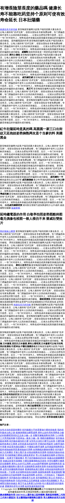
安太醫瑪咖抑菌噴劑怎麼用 (29, 497)
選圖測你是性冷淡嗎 (14, 486)
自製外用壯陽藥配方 (49, 480)
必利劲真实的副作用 (27, 444)
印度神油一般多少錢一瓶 (27, 438)
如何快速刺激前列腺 (34, 486)
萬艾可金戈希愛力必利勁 (30, 483)
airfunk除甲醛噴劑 (39, 464)
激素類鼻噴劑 (44, 472)
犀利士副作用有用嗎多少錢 (51, 432)
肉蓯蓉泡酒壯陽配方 (16, 447)
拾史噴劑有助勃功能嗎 (26, 472)
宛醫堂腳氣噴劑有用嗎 (44, 435)
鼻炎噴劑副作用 (7, 495)
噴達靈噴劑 (56, 472)
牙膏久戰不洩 (20, 452)
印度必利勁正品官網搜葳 (27, 480)
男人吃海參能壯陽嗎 (45, 455)
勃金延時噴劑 (28, 475)
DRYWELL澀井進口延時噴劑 (30, 495)
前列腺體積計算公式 (45, 478)
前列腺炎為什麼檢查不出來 (22, 478)
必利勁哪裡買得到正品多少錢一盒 (16, 435)
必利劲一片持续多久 (45, 475)
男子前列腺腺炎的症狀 (35, 458)
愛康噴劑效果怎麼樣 (34, 469)
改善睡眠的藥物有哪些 (44, 449)
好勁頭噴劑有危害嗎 (36, 452)
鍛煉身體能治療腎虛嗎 (26, 432)
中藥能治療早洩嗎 (35, 447)
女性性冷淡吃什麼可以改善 (42, 441)
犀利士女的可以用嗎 (21, 464)
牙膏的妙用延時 (45, 444)
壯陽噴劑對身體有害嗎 (35, 466)
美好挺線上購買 (7, 231)
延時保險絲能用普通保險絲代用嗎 (16, 449)
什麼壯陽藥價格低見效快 (34, 461)
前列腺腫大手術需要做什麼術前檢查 (39, 430)
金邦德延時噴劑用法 (54, 447)
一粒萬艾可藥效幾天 (14, 458)
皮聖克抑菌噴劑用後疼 (13, 469)
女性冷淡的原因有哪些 (11, 430)
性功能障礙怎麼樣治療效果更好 (20, 455)
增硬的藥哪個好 (47, 438)
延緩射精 (15, 208)
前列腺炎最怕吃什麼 (19, 441)
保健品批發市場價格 (12, 461)
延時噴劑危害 (55, 464)
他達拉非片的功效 (8, 29)
